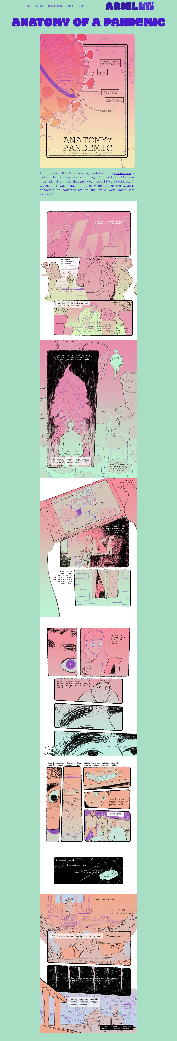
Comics (39, 6)
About (81, 6)
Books (69, 6)
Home (28, 6)
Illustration (55, 6)
